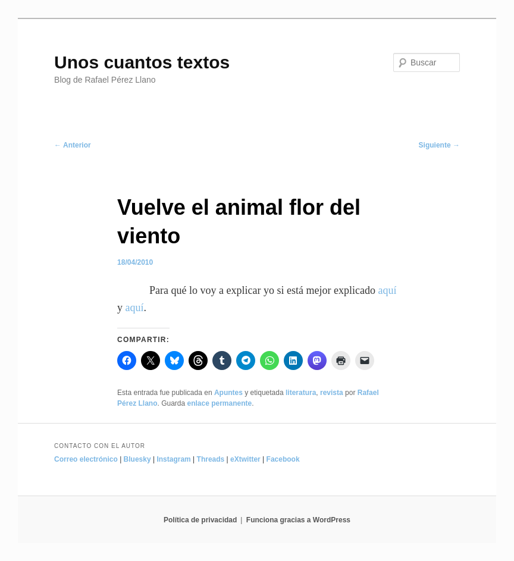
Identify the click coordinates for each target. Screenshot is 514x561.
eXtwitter (245, 459)
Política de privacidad (200, 520)
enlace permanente (219, 403)
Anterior (72, 145)
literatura (301, 392)
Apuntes (228, 392)
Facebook (283, 459)
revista (331, 392)
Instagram (173, 459)
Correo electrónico (86, 459)
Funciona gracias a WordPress (298, 520)
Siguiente (439, 145)
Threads (211, 459)
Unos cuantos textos (142, 62)
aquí (387, 290)
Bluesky (137, 459)
